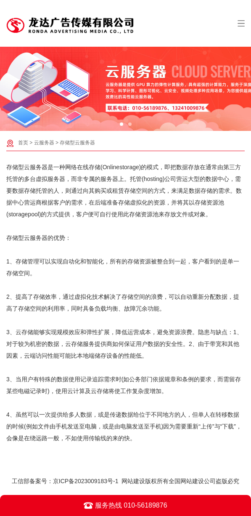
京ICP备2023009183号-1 (86, 481)
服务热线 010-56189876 (125, 505)
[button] (121, 124)
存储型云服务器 (77, 143)
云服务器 (44, 143)
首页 (23, 143)
